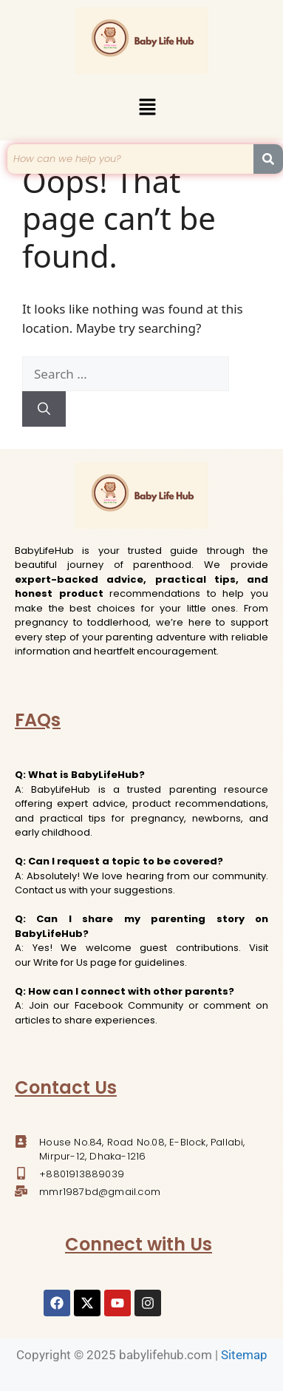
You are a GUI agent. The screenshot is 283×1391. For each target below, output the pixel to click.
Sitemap (244, 1354)
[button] (147, 107)
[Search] (44, 409)
